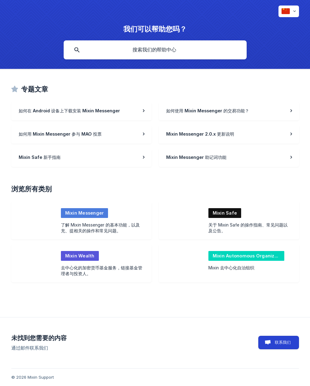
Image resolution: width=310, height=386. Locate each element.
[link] (81, 111)
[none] (288, 11)
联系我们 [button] (283, 342)
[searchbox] (155, 49)
